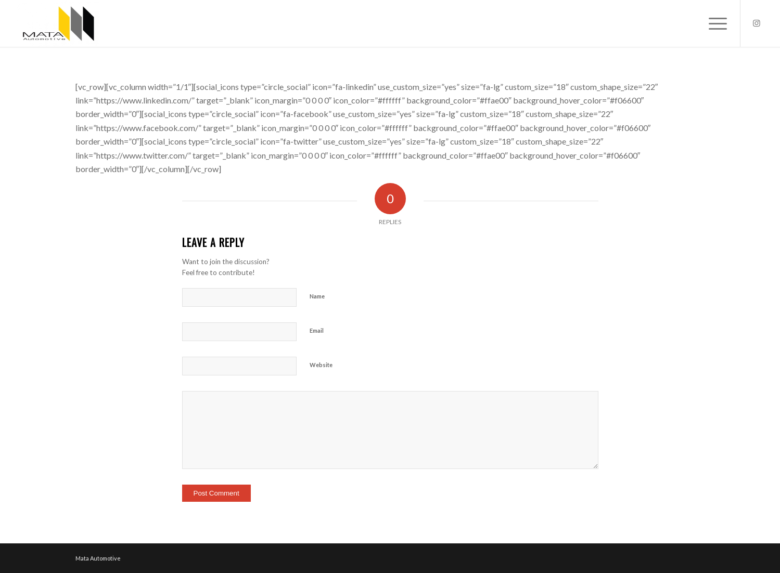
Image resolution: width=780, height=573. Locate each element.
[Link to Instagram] (756, 23)
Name (317, 296)
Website (321, 364)
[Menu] (714, 23)
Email (317, 330)
